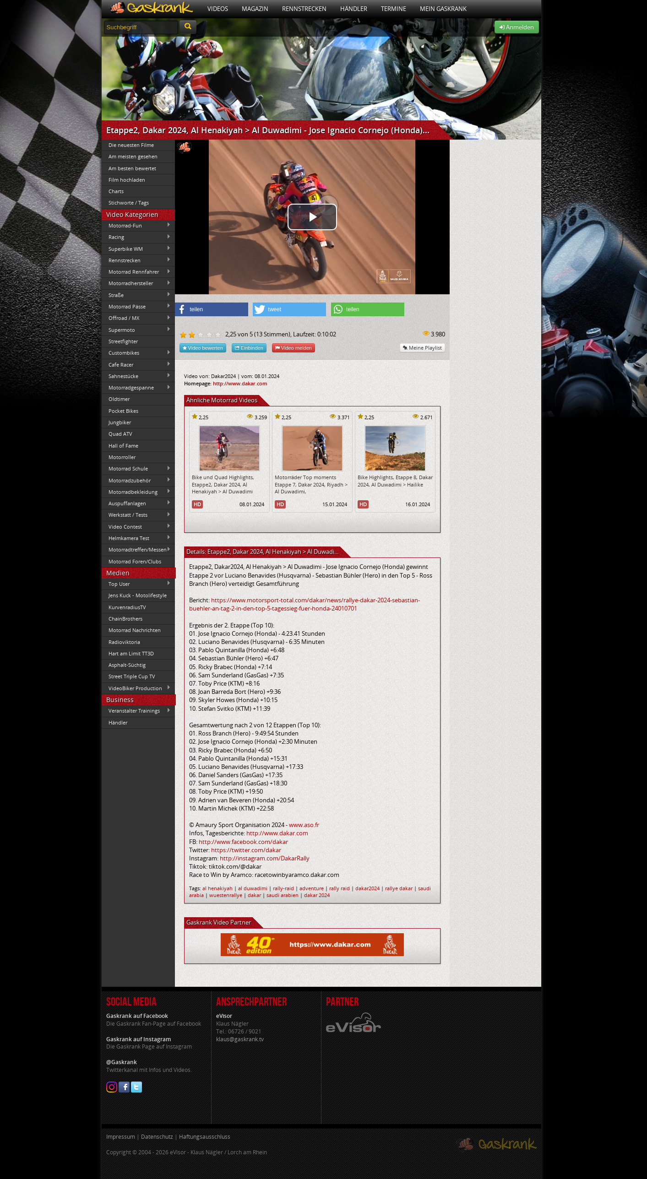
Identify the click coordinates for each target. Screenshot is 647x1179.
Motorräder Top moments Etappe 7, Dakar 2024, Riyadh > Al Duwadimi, (311, 484)
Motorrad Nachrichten (135, 630)
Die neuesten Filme (131, 144)
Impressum (120, 1137)
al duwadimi (252, 888)
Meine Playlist (422, 347)
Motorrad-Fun (136, 225)
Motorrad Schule (136, 468)
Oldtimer (119, 398)
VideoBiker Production (136, 688)
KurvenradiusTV (127, 607)
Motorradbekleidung (136, 491)
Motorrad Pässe (136, 306)
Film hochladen (127, 179)
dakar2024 (367, 888)
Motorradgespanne (136, 387)
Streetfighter (123, 341)
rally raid (339, 888)
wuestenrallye (225, 895)
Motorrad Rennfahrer (136, 272)
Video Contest (136, 526)
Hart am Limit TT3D (131, 653)
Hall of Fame (123, 445)
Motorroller (122, 457)
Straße (136, 294)
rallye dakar (399, 888)
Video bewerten (203, 347)
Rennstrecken (304, 9)
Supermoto (136, 329)
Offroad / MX (136, 318)
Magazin (255, 9)
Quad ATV (120, 433)
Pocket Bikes (123, 410)
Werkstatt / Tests (136, 515)
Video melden (293, 347)
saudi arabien (282, 895)
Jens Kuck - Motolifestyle (138, 595)
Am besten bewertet (132, 168)
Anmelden (517, 27)
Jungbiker (120, 422)
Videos (217, 9)
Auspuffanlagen (136, 503)
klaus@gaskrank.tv (240, 1039)
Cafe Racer (136, 364)
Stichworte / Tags (129, 202)
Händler (353, 9)
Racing (136, 237)
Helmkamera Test (136, 537)
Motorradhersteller (136, 283)
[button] (211, 309)
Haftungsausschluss (204, 1137)
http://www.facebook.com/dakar (243, 842)
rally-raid (283, 888)
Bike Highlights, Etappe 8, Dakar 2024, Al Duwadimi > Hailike (395, 480)
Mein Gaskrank (443, 9)
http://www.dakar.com (240, 383)
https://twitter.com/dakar (246, 850)
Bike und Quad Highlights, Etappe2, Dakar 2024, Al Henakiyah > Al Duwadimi (223, 484)
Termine (393, 9)
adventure (311, 888)
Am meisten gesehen (133, 156)
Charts (116, 191)
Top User (136, 583)
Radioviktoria (124, 641)
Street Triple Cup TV (132, 676)
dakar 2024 (317, 895)
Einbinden (249, 347)
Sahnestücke (136, 375)
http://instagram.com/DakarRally (265, 858)
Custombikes (136, 353)
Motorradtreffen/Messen (136, 549)
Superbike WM (136, 248)
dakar (254, 895)
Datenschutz (157, 1137)
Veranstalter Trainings (136, 710)
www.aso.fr (304, 825)
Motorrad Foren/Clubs (135, 561)
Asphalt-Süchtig (127, 664)
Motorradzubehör (136, 480)
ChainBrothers (125, 618)
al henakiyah (217, 888)
